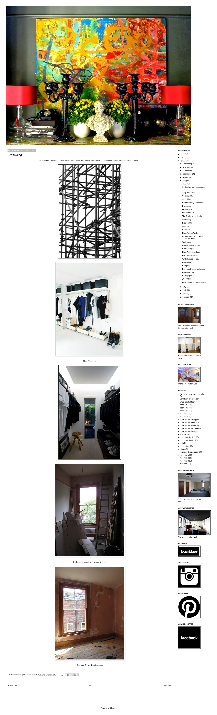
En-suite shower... (189, 272)
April (185, 290)
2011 (183, 161)
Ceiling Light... (187, 196)
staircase (183, 464)
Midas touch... (187, 209)
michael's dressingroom (189, 452)
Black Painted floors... (190, 255)
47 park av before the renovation (192, 394)
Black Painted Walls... (190, 233)
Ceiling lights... (188, 276)
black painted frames (188, 426)
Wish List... (186, 242)
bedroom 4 (184, 414)
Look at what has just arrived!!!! (194, 283)
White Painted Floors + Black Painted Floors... (193, 238)
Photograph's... (188, 262)
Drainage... (186, 206)
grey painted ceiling (187, 437)
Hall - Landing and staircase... (193, 269)
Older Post (167, 686)
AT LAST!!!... (187, 279)
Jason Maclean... (188, 199)
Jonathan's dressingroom (189, 399)
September (187, 174)
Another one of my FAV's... (192, 245)
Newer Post (12, 686)
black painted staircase (189, 428)
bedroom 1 (184, 405)
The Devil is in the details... (192, 216)
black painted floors (187, 422)
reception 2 (184, 458)
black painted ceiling (188, 420)
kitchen (183, 449)
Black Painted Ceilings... (191, 252)
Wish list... (186, 226)
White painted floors (187, 402)
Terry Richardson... (189, 193)
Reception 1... (187, 266)
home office (184, 446)
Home (90, 686)
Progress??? (187, 223)
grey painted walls (187, 440)
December (187, 164)
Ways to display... (189, 249)
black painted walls (187, 431)
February (186, 297)
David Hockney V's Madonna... (194, 203)
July (184, 181)
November (187, 167)
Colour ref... (186, 230)
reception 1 (184, 455)
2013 (183, 154)
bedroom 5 (184, 417)
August (186, 177)
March (185, 294)
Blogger (113, 708)
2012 (183, 157)
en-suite (183, 434)
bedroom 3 (184, 411)
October (186, 171)
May (184, 287)
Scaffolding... (187, 220)
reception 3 (184, 461)
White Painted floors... (190, 259)
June (185, 184)
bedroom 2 (184, 408)
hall (181, 443)
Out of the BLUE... (189, 213)
